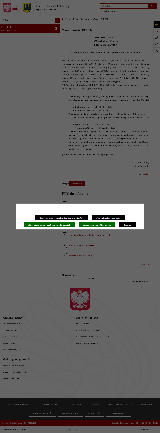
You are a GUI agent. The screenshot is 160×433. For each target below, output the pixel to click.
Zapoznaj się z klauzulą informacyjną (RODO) (61, 217)
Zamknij (128, 224)
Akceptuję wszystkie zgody (97, 224)
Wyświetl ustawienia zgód (108, 217)
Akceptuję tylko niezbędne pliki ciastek (49, 224)
